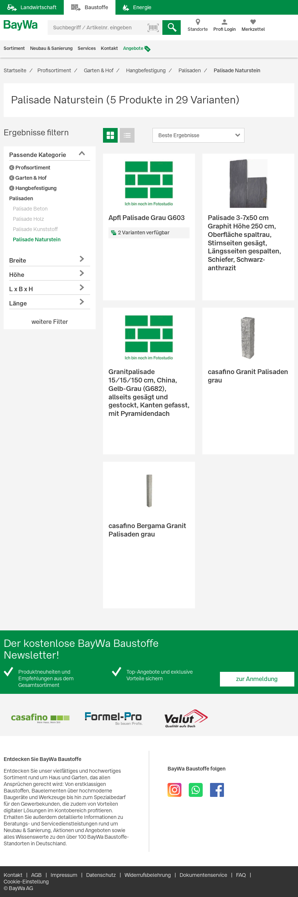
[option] (40, 719)
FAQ (241, 875)
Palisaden (21, 198)
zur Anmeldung (257, 679)
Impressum (64, 875)
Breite (17, 260)
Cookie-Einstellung (26, 881)
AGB (36, 875)
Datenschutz (101, 875)
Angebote (133, 48)
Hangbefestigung (32, 188)
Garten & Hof (28, 178)
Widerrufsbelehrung (148, 875)
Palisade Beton (30, 208)
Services (87, 48)
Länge (18, 303)
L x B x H (21, 289)
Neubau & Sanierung (51, 48)
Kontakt (109, 48)
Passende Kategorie (37, 155)
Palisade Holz (28, 219)
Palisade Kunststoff (35, 229)
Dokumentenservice (203, 875)
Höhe (16, 275)
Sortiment (14, 48)
